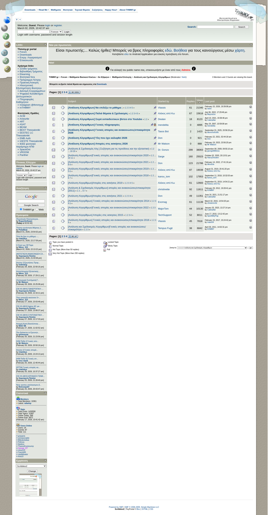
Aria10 (20, 456)
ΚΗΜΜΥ (210, 190)
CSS (151, 509)
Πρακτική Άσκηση (29, 82)
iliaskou (21, 444)
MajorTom (163, 208)
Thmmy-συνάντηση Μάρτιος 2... (29, 228)
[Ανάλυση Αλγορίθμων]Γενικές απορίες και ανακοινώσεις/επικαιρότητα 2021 (108, 162)
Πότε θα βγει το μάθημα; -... (27, 236)
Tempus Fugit (165, 228)
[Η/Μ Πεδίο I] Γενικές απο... (27, 341)
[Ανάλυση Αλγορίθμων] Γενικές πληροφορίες (94, 124)
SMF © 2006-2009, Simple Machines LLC (142, 507)
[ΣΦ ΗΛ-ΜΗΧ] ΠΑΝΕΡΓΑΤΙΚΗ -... (30, 289)
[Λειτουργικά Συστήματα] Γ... (27, 280)
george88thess (213, 151)
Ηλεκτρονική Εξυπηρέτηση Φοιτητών (29, 87)
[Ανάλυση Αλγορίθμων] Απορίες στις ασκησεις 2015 (95, 215)
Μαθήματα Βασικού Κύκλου (83, 77)
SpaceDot (25, 149)
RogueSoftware (25, 221)
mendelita (163, 125)
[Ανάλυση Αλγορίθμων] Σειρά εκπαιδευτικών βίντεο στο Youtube (105, 119)
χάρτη (239, 50)
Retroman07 (24, 387)
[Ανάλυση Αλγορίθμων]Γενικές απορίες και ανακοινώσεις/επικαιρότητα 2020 (108, 155)
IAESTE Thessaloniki (31, 141)
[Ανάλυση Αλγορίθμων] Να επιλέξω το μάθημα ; (95, 107)
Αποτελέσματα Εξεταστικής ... (28, 271)
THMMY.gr (54, 77)
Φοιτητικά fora (27, 77)
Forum (23, 52)
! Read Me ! (43, 10)
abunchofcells (212, 132)
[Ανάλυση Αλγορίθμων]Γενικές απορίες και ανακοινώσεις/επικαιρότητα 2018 (108, 175)
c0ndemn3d (212, 203)
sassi (209, 109)
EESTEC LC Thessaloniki (24, 134)
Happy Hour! (111, 10)
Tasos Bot (163, 131)
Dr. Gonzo (163, 149)
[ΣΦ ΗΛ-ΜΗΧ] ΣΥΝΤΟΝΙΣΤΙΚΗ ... (30, 315)
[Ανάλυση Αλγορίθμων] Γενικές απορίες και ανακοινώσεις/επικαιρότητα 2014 (108, 200)
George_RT (23, 448)
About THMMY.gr (127, 10)
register (58, 25)
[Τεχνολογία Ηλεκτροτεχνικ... (27, 219)
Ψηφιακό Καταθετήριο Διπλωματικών (29, 95)
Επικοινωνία (26, 60)
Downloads (30, 10)
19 (71, 151)
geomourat (23, 335)
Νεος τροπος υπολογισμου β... (28, 385)
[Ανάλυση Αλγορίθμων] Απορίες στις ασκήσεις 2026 (98, 143)
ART (22, 121)
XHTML (145, 509)
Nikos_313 (23, 247)
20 (74, 151)
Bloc (138, 509)
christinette (164, 189)
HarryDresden (213, 158)
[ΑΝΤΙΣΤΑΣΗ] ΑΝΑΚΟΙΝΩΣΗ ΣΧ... (30, 254)
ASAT (23, 124)
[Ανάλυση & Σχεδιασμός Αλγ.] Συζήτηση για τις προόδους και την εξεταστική (108, 148)
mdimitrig (23, 265)
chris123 (21, 450)
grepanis (21, 436)
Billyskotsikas (23, 440)
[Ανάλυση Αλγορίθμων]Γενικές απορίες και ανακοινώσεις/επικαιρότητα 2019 (108, 168)
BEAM (23, 127)
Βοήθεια (180, 50)
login (47, 25)
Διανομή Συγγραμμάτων (32, 91)
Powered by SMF (116, 507)
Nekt (184, 77)
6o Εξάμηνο (103, 77)
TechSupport (165, 215)
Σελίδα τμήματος (28, 68)
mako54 (210, 222)
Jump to (172, 248)
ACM (22, 116)
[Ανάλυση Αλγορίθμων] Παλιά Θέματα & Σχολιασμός (98, 113)
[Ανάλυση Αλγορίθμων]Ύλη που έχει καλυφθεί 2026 (97, 138)
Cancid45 (22, 452)
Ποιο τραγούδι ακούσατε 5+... (28, 298)
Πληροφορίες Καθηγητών (25, 100)
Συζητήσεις (97, 10)
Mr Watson (23, 282)
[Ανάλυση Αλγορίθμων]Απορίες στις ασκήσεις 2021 (95, 195)
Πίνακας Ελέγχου (26, 162)
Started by (163, 101)
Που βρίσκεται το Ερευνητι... (27, 333)
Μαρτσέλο (211, 114)
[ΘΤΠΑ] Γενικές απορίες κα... (28, 367)
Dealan (162, 119)
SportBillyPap (212, 216)
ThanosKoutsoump (26, 446)
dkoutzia (210, 164)
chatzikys (23, 239)
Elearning (25, 74)
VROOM (24, 152)
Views (200, 101)
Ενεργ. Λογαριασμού (31, 57)
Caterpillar (211, 120)
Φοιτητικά (68, 10)
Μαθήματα (56, 10)
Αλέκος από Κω (166, 113)
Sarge (161, 156)
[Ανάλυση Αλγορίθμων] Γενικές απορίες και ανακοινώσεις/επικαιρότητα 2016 (108, 220)
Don (160, 138)
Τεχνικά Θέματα (82, 10)
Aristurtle (24, 118)
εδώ (168, 50)
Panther (24, 155)
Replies (191, 101)
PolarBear (23, 230)
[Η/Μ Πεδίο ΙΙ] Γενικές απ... (27, 359)
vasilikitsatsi (23, 454)
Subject (72, 101)
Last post (210, 101)
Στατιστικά (22, 393)
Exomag (162, 202)
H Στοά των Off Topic (24, 245)
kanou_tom (164, 176)
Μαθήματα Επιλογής (121, 77)
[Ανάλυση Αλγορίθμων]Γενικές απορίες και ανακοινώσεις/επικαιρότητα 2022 (108, 207)
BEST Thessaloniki (30, 130)
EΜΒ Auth (25, 138)
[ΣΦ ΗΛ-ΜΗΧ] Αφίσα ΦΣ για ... (28, 306)
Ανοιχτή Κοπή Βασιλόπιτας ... (28, 324)
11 (72, 158)
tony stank (23, 361)
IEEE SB (22, 326)
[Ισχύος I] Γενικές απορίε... (27, 350)
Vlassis (162, 107)
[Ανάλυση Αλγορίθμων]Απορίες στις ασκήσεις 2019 (95, 182)
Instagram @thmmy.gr (32, 104)
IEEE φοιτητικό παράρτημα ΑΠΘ (26, 145)
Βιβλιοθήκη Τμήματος (31, 71)
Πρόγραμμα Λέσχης (30, 79)
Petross (21, 442)
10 (69, 158)
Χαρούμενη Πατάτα (27, 256)
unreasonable (23, 438)
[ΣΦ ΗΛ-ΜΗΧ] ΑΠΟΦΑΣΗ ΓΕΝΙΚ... (30, 376)
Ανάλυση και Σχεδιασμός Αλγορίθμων (152, 77)
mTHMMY (25, 107)
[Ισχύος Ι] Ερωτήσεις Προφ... (28, 263)
